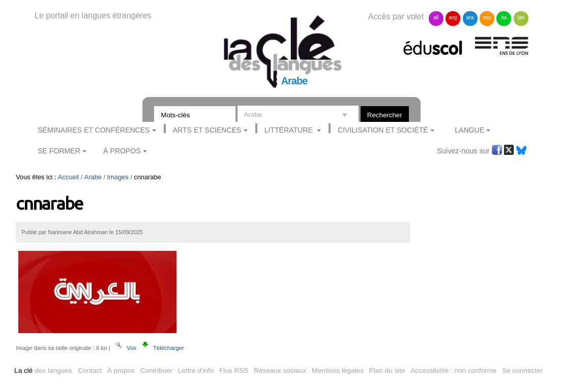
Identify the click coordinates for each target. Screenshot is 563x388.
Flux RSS (233, 370)
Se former (59, 151)
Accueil (68, 177)
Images (118, 177)
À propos (121, 370)
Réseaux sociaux (280, 370)
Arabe (93, 177)
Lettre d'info (196, 370)
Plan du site (387, 370)
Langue (469, 130)
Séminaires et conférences (94, 130)
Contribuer (156, 370)
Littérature (289, 130)
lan (521, 17)
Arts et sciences (207, 130)
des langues (43, 370)
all (435, 17)
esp (487, 17)
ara (469, 17)
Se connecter (522, 370)
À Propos (122, 151)
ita (504, 17)
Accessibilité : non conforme (453, 370)
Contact (90, 370)
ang (453, 17)
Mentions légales (338, 370)
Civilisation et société (383, 130)
